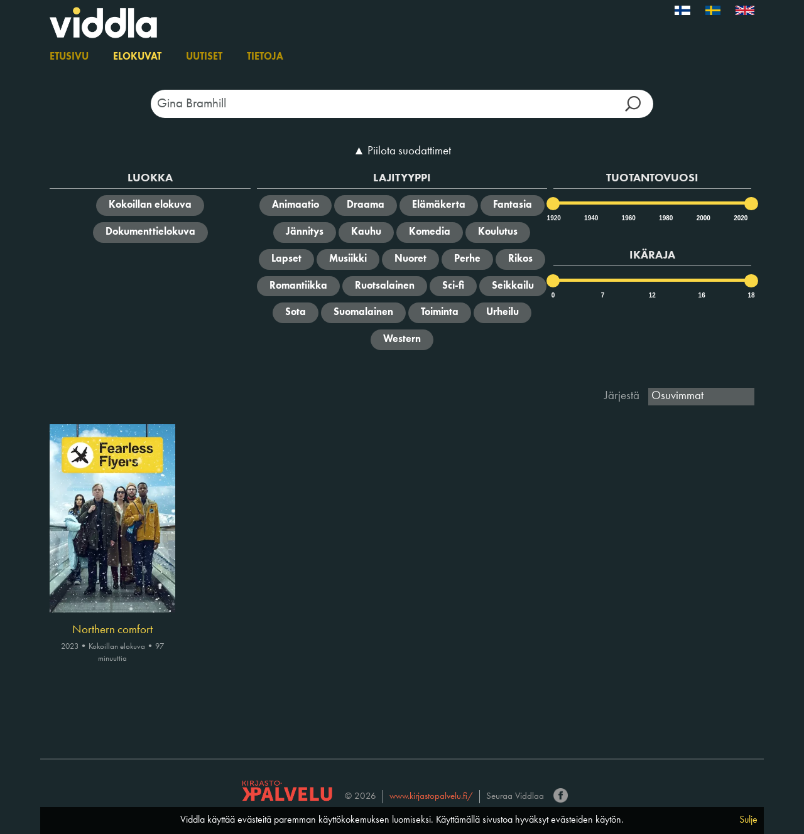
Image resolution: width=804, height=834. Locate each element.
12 (652, 295)
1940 (590, 218)
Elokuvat (137, 57)
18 (750, 295)
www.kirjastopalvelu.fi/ (431, 796)
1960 (628, 218)
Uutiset (204, 57)
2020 (740, 218)
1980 (665, 218)
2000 (703, 218)
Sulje (748, 820)
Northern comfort (112, 630)
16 (701, 295)
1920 (553, 218)
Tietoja (265, 57)
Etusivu (69, 57)
